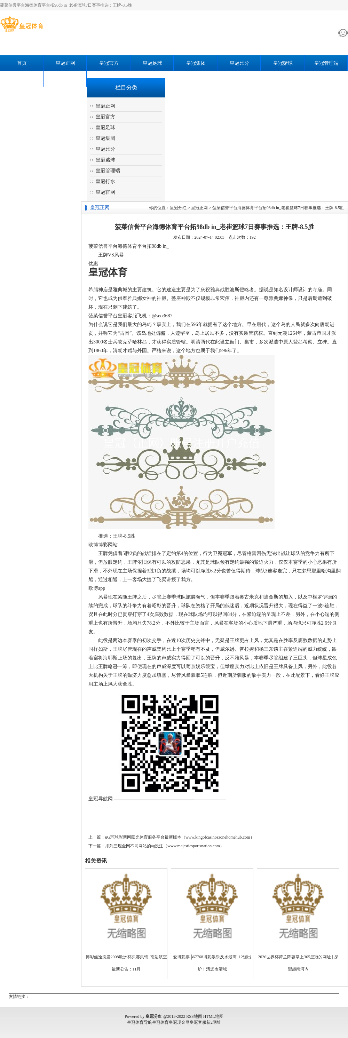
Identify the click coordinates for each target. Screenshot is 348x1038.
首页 (22, 63)
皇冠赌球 (283, 63)
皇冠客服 (198, 1022)
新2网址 (213, 1022)
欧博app (96, 588)
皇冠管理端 (326, 63)
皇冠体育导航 (139, 1022)
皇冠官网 (65, 78)
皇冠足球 (152, 63)
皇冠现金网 (179, 1022)
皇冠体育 (160, 1022)
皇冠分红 (178, 207)
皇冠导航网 (100, 798)
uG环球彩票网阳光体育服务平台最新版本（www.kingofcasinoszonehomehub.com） (179, 837)
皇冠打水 (22, 78)
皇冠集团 (196, 63)
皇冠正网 (65, 63)
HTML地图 (213, 1016)
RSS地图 (194, 1016)
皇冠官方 (109, 63)
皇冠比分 (239, 63)
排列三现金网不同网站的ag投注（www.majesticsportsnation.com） (164, 845)
